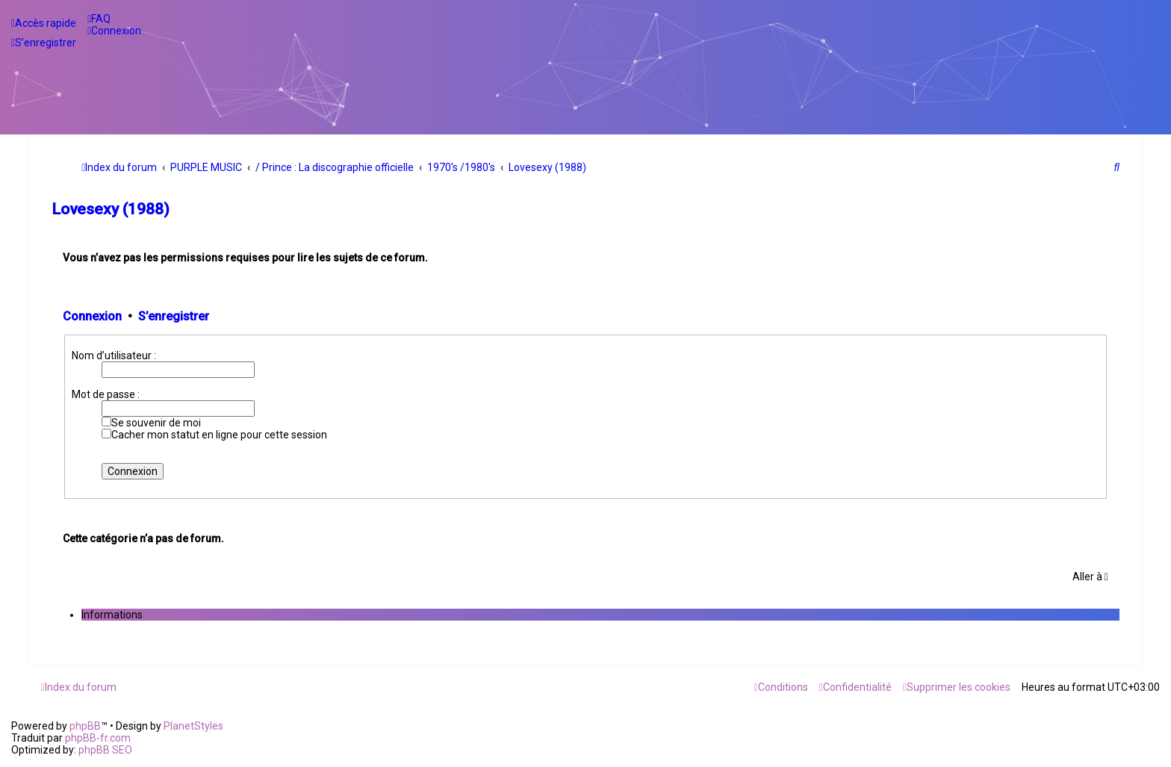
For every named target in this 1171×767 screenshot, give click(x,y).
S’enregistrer (173, 316)
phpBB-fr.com (98, 738)
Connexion (92, 316)
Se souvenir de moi (151, 423)
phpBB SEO (105, 750)
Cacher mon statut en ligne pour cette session (214, 435)
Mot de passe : (106, 394)
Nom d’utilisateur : (114, 355)
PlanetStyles (193, 726)
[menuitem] (99, 19)
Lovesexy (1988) (111, 209)
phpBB (85, 726)
